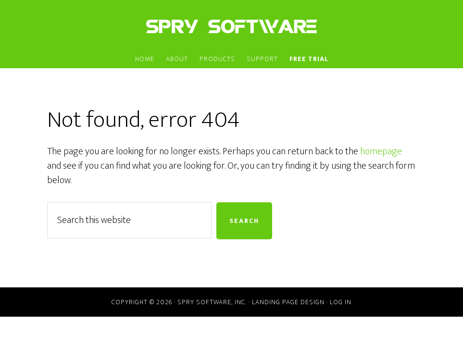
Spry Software (231, 25)
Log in (340, 302)
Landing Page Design (288, 302)
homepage (381, 151)
